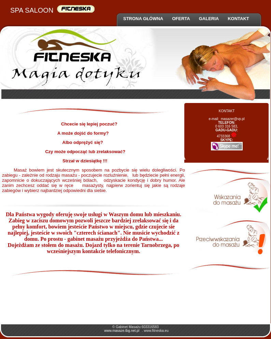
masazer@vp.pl (233, 119)
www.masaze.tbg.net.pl (121, 331)
